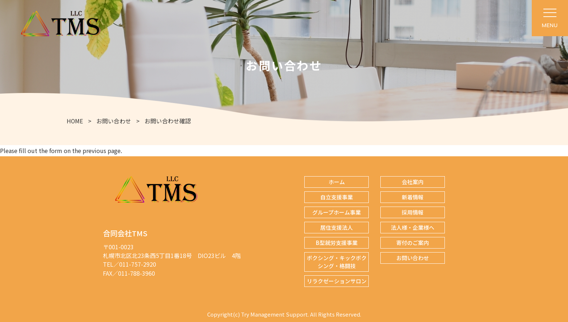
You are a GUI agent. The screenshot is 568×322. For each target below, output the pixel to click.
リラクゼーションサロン (337, 281)
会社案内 (412, 182)
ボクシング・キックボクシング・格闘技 (337, 262)
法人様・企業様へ (412, 227)
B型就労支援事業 (337, 242)
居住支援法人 (336, 227)
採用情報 (412, 212)
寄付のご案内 (412, 242)
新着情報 (412, 197)
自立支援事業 (336, 197)
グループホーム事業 (336, 212)
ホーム (337, 182)
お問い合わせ (412, 258)
